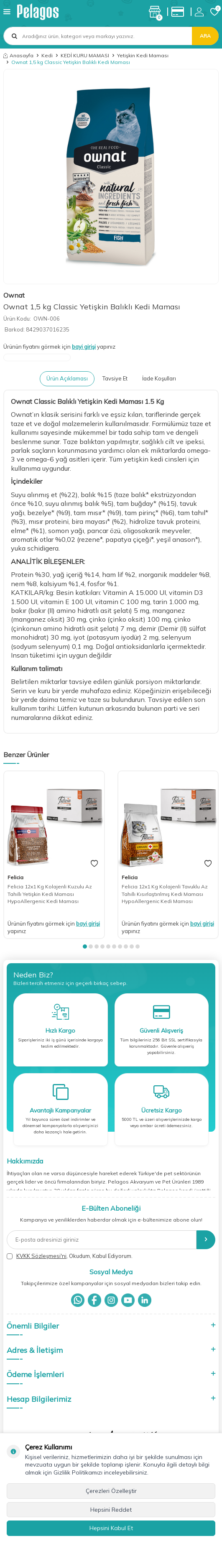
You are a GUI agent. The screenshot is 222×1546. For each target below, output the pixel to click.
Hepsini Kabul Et (111, 1528)
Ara (205, 36)
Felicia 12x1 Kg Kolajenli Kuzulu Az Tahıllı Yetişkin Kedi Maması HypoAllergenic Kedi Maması (50, 893)
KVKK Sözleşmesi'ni (41, 1256)
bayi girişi (84, 346)
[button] (85, 946)
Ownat (14, 295)
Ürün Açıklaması (67, 378)
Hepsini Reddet (111, 1509)
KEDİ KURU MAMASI (85, 55)
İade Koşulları (159, 378)
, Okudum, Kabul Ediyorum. (70, 1256)
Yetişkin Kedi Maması (142, 55)
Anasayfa (18, 55)
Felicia (15, 877)
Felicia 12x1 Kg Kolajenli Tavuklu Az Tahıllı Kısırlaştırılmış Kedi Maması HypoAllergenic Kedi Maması (165, 893)
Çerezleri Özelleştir (111, 1491)
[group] (111, 176)
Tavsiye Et (115, 378)
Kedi (47, 55)
